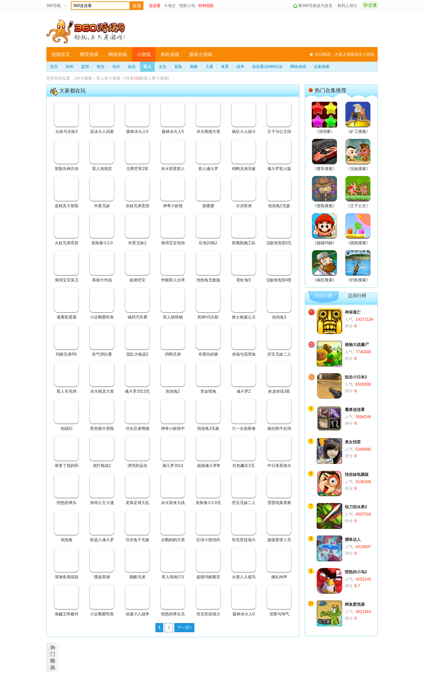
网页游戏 (89, 54)
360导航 (53, 5)
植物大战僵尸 (357, 344)
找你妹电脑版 (357, 474)
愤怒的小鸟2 (356, 572)
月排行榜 (323, 295)
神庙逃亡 (353, 312)
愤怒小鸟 (187, 5)
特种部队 (206, 5)
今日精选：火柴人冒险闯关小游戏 (344, 54)
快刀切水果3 (356, 507)
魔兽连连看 (355, 409)
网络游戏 (117, 54)
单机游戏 (170, 54)
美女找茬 (353, 442)
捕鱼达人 (353, 539)
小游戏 (144, 54)
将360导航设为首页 (315, 5)
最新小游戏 (200, 54)
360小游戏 (83, 78)
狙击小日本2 (356, 377)
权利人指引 (347, 5)
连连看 (155, 5)
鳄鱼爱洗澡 (355, 604)
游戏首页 (60, 54)
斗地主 (170, 5)
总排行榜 (357, 295)
